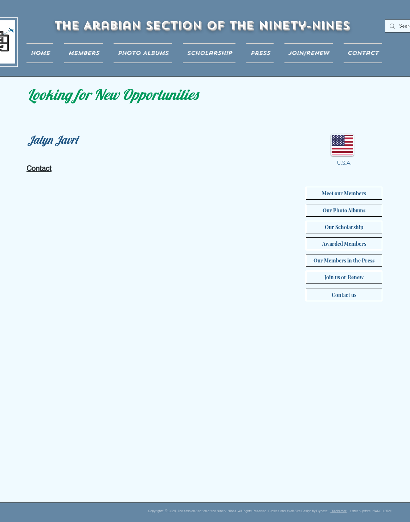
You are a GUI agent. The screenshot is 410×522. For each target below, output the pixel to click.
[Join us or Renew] (344, 277)
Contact (39, 168)
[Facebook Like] (74, 512)
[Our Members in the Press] (344, 260)
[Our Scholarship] (344, 227)
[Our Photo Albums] (344, 210)
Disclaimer (339, 511)
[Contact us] (344, 295)
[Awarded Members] (344, 243)
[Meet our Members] (344, 193)
